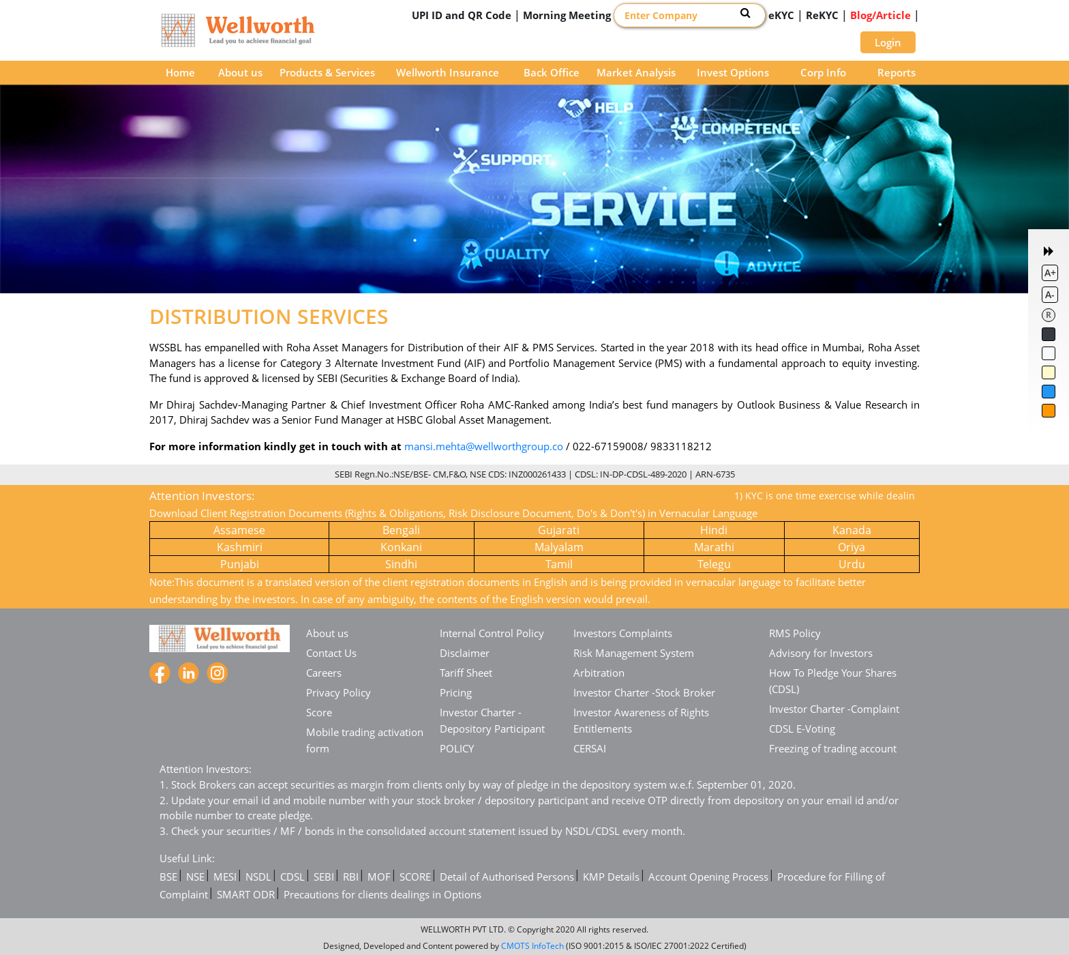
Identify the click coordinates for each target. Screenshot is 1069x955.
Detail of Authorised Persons (507, 876)
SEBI (324, 876)
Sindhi (401, 564)
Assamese (239, 530)
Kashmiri (239, 547)
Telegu (714, 564)
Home (180, 72)
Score (319, 712)
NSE (195, 876)
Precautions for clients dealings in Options (382, 893)
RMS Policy (795, 633)
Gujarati (558, 530)
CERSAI (589, 748)
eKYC (781, 15)
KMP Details (611, 876)
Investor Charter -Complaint (834, 709)
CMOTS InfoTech (532, 946)
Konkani (401, 547)
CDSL (292, 876)
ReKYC (822, 15)
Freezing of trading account (833, 748)
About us (240, 72)
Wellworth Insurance (447, 72)
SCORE (415, 876)
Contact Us (331, 653)
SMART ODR (246, 893)
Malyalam (559, 547)
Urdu (852, 564)
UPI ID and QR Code (461, 15)
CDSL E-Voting (802, 728)
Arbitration (598, 672)
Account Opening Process (708, 876)
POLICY (457, 748)
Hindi (713, 530)
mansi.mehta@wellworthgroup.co (484, 446)
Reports (896, 72)
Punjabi (239, 564)
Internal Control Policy (492, 633)
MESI (225, 876)
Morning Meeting (567, 15)
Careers (324, 672)
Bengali (401, 530)
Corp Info (823, 72)
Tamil (559, 564)
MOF (379, 876)
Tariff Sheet (466, 672)
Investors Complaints (622, 633)
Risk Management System (633, 653)
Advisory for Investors (821, 653)
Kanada (851, 530)
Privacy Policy (338, 692)
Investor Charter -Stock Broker (644, 692)
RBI (351, 876)
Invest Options (733, 72)
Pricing (456, 692)
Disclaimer (465, 653)
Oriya (851, 547)
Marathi (714, 547)
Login (888, 42)
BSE (168, 876)
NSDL (258, 876)
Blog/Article (880, 15)
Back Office (551, 72)
